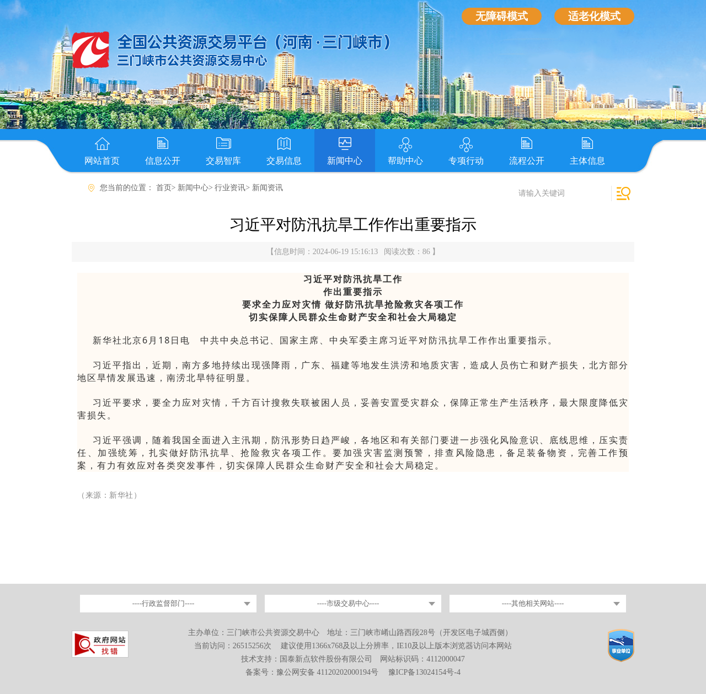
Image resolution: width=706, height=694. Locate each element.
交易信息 (284, 160)
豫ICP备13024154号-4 (424, 672)
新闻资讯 (267, 188)
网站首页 (102, 160)
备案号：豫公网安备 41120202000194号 (312, 672)
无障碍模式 (501, 16)
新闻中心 (344, 160)
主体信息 (587, 160)
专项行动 (466, 160)
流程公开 (526, 160)
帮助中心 (405, 160)
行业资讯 (230, 188)
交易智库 (223, 160)
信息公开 (162, 160)
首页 (164, 188)
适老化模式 (594, 16)
